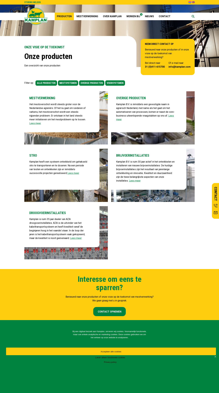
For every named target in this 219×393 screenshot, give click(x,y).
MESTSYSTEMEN (68, 83)
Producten (64, 16)
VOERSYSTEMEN (115, 83)
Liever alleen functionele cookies (110, 357)
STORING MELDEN (32, 2)
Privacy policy (110, 362)
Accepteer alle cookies (111, 351)
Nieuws (149, 16)
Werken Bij (134, 15)
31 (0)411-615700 (155, 66)
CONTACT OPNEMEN (109, 311)
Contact (164, 16)
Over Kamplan (112, 16)
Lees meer (35, 123)
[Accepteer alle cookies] (215, 356)
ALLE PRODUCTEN (46, 83)
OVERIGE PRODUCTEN (92, 83)
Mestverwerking (87, 16)
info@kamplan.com (180, 66)
